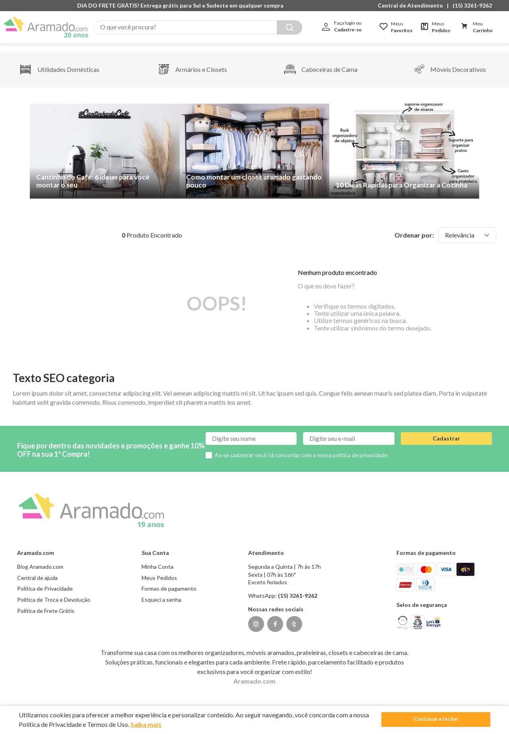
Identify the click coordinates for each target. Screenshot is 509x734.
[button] (412, 6)
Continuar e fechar (436, 719)
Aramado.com (254, 673)
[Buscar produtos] (289, 27)
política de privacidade (360, 447)
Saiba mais (146, 724)
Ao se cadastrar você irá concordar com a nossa (301, 447)
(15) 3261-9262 (472, 5)
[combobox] (197, 27)
